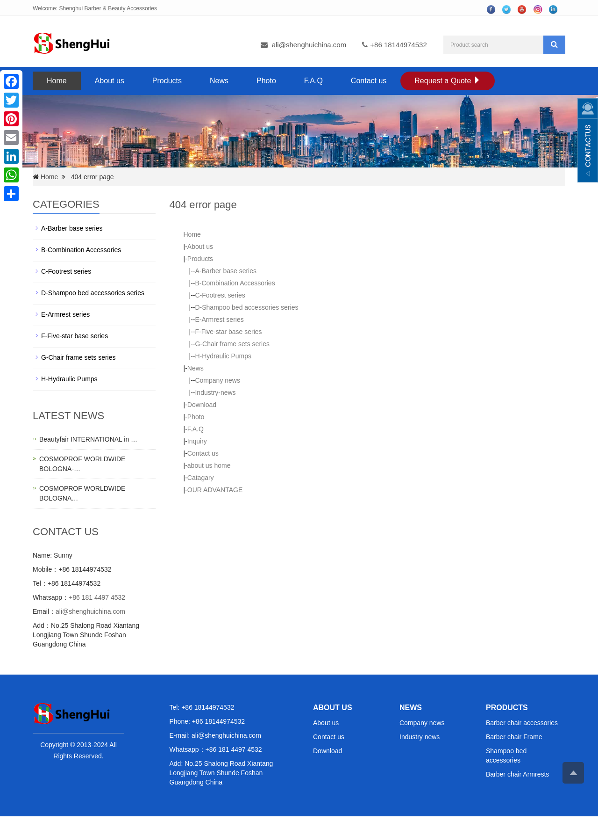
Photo (266, 81)
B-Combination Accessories (235, 283)
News (219, 81)
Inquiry (197, 441)
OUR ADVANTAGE (215, 490)
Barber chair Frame (514, 737)
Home (57, 81)
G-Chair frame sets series (232, 344)
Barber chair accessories (522, 723)
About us (109, 81)
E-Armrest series (219, 319)
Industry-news (215, 392)
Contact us (368, 81)
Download (201, 404)
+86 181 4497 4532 (97, 597)
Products (167, 81)
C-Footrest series (220, 295)
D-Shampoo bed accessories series (246, 307)
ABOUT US (332, 708)
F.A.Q (313, 81)
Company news (217, 380)
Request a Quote (447, 81)
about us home (209, 465)
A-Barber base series (225, 271)
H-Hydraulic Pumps (223, 356)
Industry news (419, 737)
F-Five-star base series (228, 331)
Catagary (200, 477)
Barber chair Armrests (517, 774)
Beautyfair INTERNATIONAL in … (88, 439)
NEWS (410, 708)
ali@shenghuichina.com (309, 45)
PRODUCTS (507, 708)
